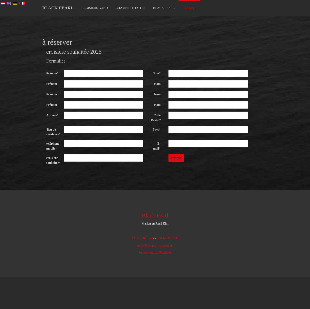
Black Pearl (58, 7)
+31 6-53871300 (142, 238)
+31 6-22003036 (167, 238)
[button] (95, 8)
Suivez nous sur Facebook (155, 252)
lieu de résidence (53, 132)
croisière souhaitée (53, 160)
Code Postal (156, 118)
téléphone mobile (52, 146)
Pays (157, 129)
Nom (156, 73)
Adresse (52, 115)
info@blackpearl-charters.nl (155, 245)
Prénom (52, 73)
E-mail (157, 146)
